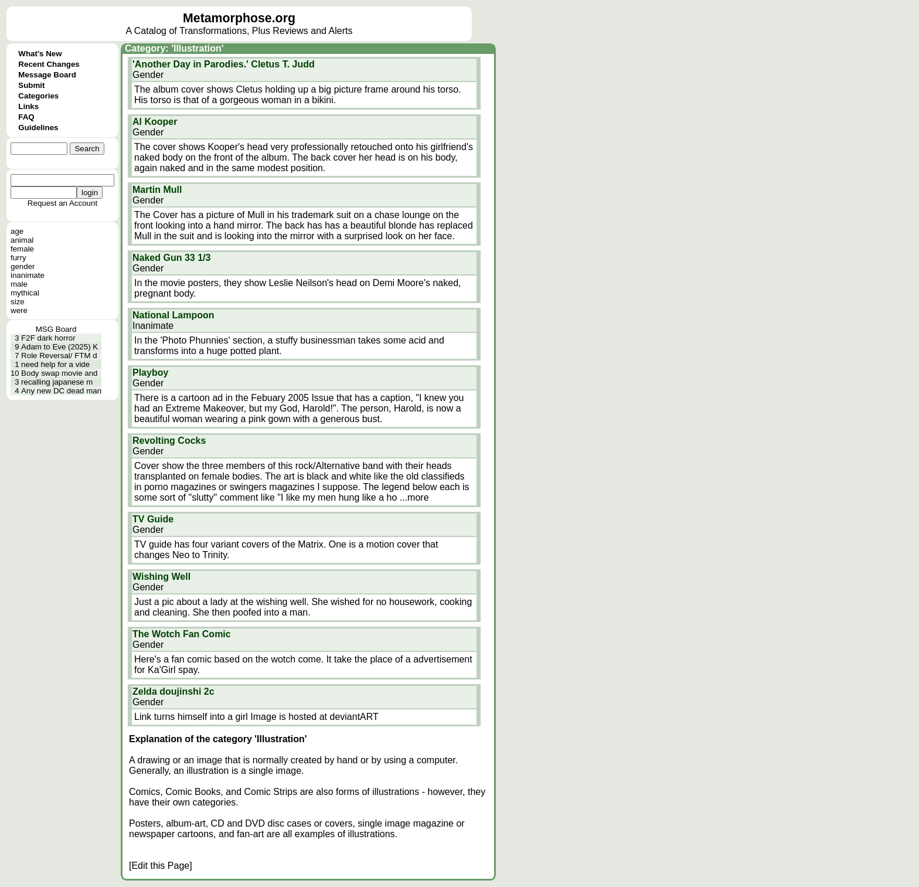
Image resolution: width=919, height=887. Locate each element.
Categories (38, 95)
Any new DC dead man (61, 390)
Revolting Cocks (169, 441)
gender (23, 266)
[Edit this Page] (160, 866)
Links (28, 106)
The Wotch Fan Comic (181, 634)
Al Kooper (154, 122)
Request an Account (62, 203)
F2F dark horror (48, 338)
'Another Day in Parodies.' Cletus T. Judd (223, 64)
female (22, 248)
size (18, 301)
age (17, 231)
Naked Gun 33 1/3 (171, 258)
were (19, 310)
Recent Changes (48, 64)
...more (414, 497)
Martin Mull (157, 190)
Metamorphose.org (239, 18)
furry (18, 257)
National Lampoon (173, 315)
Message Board (47, 74)
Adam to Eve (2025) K (59, 346)
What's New (40, 53)
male (19, 284)
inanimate (28, 275)
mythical (25, 292)
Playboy (150, 373)
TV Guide (152, 519)
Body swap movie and (59, 373)
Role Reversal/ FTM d (59, 355)
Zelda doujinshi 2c (173, 691)
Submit (31, 85)
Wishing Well (161, 577)
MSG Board (56, 329)
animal (22, 240)
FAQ (26, 117)
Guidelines (38, 127)
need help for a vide (55, 364)
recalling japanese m (57, 382)
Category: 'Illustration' (174, 48)
